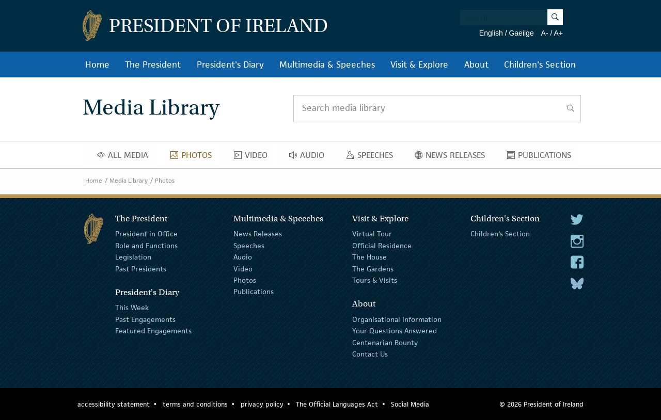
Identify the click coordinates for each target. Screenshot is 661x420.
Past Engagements (145, 319)
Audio (309, 157)
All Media (125, 157)
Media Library (128, 180)
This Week (132, 307)
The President (153, 64)
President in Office (146, 233)
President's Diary (230, 64)
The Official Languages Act (337, 404)
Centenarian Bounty (385, 342)
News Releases (453, 157)
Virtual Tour (372, 233)
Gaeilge (521, 33)
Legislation (133, 257)
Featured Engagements (153, 330)
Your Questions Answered (394, 330)
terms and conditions (195, 404)
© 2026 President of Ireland (541, 404)
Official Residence (382, 245)
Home (97, 64)
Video (253, 157)
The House (369, 257)
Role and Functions (146, 245)
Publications (542, 157)
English (491, 33)
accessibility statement (113, 404)
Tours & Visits (374, 280)
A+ (558, 33)
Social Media (410, 404)
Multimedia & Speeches (327, 64)
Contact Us (370, 354)
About (476, 64)
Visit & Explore (419, 64)
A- (544, 33)
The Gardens (373, 268)
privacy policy (262, 404)
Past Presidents (140, 268)
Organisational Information (397, 319)
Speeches (372, 157)
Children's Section (540, 64)
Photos (193, 157)
